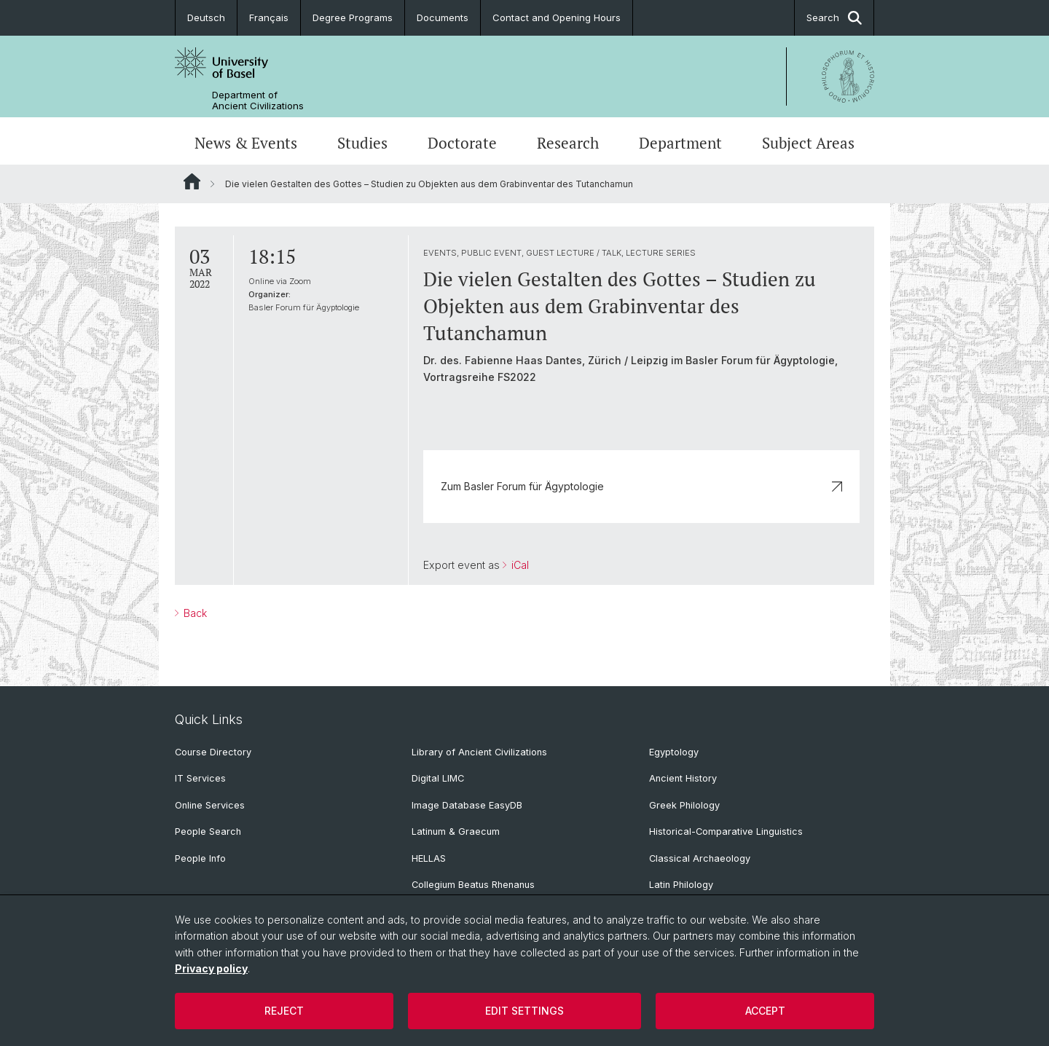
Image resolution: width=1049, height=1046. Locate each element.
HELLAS (429, 858)
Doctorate (462, 143)
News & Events (246, 143)
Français (268, 17)
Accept (765, 1010)
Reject (284, 1010)
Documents (442, 17)
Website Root (192, 181)
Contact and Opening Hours (556, 17)
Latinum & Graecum (456, 831)
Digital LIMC (438, 778)
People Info (200, 858)
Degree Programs (353, 17)
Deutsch (206, 17)
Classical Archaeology (699, 858)
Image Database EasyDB (467, 805)
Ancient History (683, 778)
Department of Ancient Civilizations (258, 100)
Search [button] (834, 18)
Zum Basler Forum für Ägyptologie (641, 486)
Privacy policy (211, 968)
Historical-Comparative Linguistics (726, 831)
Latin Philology (681, 884)
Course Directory (213, 752)
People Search (208, 831)
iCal (518, 565)
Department (680, 143)
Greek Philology (684, 805)
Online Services (210, 805)
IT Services (200, 778)
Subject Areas (808, 143)
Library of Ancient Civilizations (479, 752)
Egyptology (674, 752)
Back (194, 613)
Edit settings (524, 1010)
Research (568, 143)
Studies (362, 143)
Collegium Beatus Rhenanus (473, 884)
